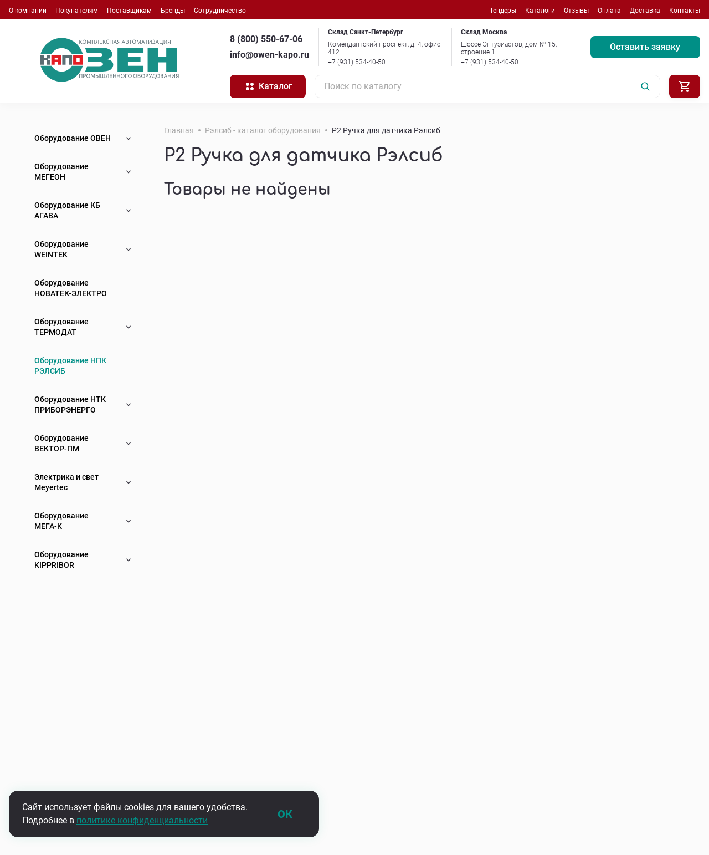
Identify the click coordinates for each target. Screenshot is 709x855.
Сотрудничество (220, 10)
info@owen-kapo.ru (269, 54)
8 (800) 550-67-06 (266, 39)
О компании (28, 10)
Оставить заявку (645, 47)
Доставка (645, 10)
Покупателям (76, 10)
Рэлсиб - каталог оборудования (263, 130)
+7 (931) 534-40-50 (357, 62)
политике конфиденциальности (142, 820)
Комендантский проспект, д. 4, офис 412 (384, 48)
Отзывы (576, 10)
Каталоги (540, 10)
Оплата (609, 10)
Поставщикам (129, 10)
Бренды (173, 10)
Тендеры (503, 10)
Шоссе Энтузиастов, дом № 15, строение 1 (509, 48)
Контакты (684, 10)
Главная (179, 130)
